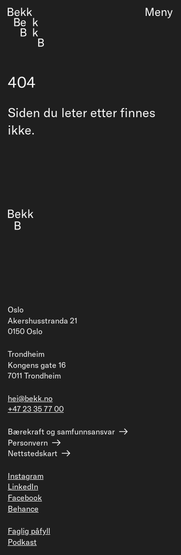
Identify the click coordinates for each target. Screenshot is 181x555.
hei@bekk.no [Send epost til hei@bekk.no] (30, 398)
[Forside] (26, 27)
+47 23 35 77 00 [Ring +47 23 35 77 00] (36, 409)
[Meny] (155, 13)
